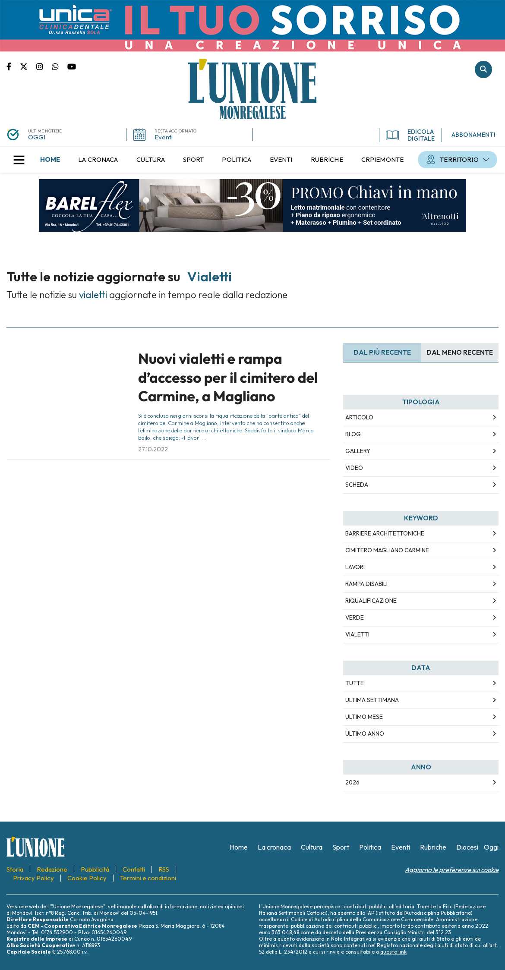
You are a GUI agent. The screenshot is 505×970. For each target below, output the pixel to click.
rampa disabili (366, 584)
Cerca (483, 69)
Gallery (357, 451)
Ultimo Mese (364, 717)
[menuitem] (50, 160)
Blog (353, 434)
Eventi (164, 137)
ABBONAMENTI (473, 135)
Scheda (356, 484)
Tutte (354, 683)
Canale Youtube (71, 66)
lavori (355, 567)
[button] (19, 160)
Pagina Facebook (13, 66)
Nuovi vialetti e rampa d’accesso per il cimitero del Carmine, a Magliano (228, 377)
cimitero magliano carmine (387, 550)
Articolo (359, 417)
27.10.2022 (153, 449)
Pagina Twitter (28, 66)
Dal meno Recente (459, 352)
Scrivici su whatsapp (59, 66)
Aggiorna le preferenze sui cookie (452, 870)
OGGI (36, 137)
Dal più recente (382, 352)
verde (354, 617)
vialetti (357, 634)
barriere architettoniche (384, 533)
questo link (393, 951)
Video (354, 468)
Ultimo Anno (364, 733)
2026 (352, 782)
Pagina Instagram (44, 66)
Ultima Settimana (372, 700)
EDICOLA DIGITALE (410, 135)
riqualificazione (371, 601)
